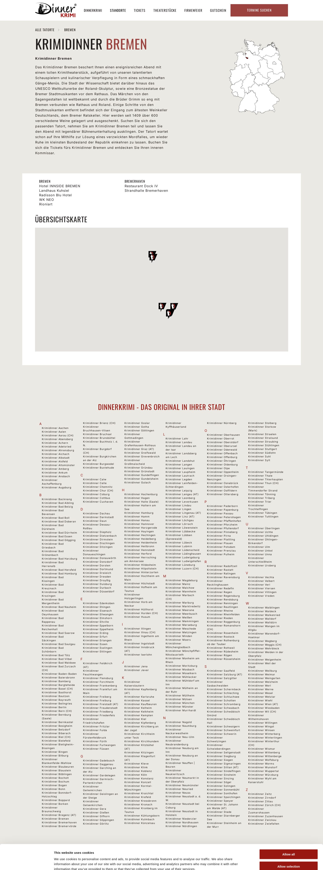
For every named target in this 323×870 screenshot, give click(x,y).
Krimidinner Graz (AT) (139, 449)
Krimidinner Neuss (178, 792)
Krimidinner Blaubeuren (58, 766)
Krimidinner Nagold (179, 722)
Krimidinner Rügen (219, 655)
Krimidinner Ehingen (96, 606)
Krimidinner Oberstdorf (222, 442)
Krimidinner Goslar (137, 423)
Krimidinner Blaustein (56, 770)
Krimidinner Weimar (261, 674)
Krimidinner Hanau (137, 520)
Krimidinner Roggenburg (223, 621)
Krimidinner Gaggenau (98, 764)
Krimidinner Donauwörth (99, 558)
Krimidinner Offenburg (222, 457)
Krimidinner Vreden (261, 595)
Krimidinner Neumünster (182, 785)
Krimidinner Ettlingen (97, 651)
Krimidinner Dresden (97, 576)
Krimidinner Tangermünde (265, 471)
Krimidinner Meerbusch (181, 613)
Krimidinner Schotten (221, 700)
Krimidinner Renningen (222, 603)
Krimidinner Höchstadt (139, 583)
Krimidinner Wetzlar (261, 696)
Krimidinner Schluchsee (223, 696)
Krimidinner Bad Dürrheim (59, 532)
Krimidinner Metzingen (181, 632)
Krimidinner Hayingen (139, 531)
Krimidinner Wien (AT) (263, 704)
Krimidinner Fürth (95, 741)
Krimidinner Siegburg (221, 756)
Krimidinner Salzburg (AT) (224, 674)
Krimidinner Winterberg (264, 733)
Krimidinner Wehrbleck (263, 648)
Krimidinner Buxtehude (98, 467)
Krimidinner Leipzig (179, 490)
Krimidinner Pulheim (221, 554)
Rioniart (46, 204)
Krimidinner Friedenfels (99, 715)
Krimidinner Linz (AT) (180, 516)
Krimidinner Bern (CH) (57, 711)
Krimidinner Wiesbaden (264, 707)
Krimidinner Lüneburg (180, 564)
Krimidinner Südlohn (262, 452)
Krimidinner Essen (95, 644)
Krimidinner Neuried (179, 789)
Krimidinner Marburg (180, 602)
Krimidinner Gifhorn (96, 816)
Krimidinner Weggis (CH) (265, 644)
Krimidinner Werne (261, 689)
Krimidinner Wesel (260, 693)
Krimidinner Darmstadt (98, 517)
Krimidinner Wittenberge (265, 756)
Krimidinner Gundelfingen (141, 475)
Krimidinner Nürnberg (221, 423)
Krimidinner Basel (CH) (57, 688)
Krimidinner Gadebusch (99, 760)
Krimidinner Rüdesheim (223, 651)
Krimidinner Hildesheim (140, 564)
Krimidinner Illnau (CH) (140, 632)
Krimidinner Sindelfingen (224, 771)
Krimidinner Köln (135, 774)
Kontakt (234, 859)
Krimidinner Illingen (137, 628)
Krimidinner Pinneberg (222, 532)
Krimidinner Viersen (261, 588)
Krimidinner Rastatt (220, 569)
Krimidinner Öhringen (221, 460)
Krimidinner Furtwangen (99, 745)
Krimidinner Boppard (56, 800)
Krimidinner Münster (179, 706)
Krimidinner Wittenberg (264, 752)
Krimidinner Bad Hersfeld (59, 569)
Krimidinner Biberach (56, 733)
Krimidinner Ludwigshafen (183, 561)
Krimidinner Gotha (136, 426)
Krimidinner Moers (178, 639)
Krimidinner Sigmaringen (224, 763)
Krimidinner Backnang (57, 499)
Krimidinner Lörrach (179, 524)
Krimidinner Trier (260, 501)
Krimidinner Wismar (261, 748)
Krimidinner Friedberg (98, 711)
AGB (157, 859)
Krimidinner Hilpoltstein (140, 568)
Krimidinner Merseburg (181, 624)
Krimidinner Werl (259, 685)
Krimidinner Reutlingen (222, 606)
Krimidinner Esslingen (97, 647)
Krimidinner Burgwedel (98, 463)
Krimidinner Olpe (218, 468)
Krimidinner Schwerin (221, 733)
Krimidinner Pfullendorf (223, 528)
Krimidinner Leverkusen (182, 501)
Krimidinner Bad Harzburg (59, 558)
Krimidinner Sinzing (220, 778)
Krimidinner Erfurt (95, 636)
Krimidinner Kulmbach (139, 819)
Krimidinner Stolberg (262, 423)
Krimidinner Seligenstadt (224, 752)
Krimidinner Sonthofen (222, 793)
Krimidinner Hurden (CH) (141, 613)
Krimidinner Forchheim (98, 681)
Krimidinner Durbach (97, 587)
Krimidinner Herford (138, 553)
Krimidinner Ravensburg (223, 577)
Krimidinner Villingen (262, 592)
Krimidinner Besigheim (57, 725)
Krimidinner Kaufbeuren (140, 704)
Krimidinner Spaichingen (223, 797)
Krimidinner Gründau (138, 467)
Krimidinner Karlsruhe (139, 696)
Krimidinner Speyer (220, 800)
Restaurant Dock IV (141, 186)
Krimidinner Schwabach (223, 707)
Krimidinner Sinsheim (221, 774)
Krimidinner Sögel (219, 782)
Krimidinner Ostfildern (222, 490)
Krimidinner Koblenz (138, 771)
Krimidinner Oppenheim (223, 471)
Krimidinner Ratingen (221, 573)
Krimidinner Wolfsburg (263, 759)
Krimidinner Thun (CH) (263, 483)
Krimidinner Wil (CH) (262, 711)
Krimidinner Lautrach (180, 475)
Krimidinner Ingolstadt (139, 643)
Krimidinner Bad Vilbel (57, 658)
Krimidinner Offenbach (222, 453)
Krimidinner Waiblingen (264, 607)
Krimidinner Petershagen (224, 517)
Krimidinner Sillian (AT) (223, 767)
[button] (162, 307)
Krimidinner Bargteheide (58, 685)
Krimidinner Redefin (220, 588)
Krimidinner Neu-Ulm (180, 737)
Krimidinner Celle (95, 483)
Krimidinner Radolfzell (222, 566)
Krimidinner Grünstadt (139, 471)
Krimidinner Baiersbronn (58, 677)
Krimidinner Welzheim (263, 681)
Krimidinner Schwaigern (223, 726)
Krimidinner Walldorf (262, 618)
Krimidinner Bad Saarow (58, 632)
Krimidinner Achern (55, 442)
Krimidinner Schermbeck (224, 689)
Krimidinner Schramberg (223, 704)
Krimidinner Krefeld (137, 797)
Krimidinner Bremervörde (59, 826)
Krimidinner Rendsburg (222, 599)
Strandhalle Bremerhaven (146, 190)
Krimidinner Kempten (138, 715)
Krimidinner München (180, 702)
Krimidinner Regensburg (223, 595)
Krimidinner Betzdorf (56, 729)
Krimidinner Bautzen (56, 696)
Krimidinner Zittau (260, 801)
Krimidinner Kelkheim (139, 711)
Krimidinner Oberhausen (223, 434)
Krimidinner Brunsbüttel (99, 437)
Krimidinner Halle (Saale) (141, 501)
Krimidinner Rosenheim (223, 632)
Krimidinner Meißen (179, 617)
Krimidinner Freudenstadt (100, 707)
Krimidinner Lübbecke (180, 531)
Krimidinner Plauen (220, 543)
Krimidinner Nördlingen (181, 826)
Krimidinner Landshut (180, 460)
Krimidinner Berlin (54, 707)
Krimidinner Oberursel (222, 445)
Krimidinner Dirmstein (98, 539)
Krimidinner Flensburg (98, 678)
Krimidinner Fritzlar (96, 726)
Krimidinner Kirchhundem (141, 741)
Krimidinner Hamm (137, 516)
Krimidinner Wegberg (262, 641)
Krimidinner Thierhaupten (265, 479)
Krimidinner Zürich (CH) (264, 805)
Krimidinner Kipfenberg (140, 722)
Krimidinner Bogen (54, 785)
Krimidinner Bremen (55, 818)
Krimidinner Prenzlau (221, 550)
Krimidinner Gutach (137, 482)
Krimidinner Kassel (137, 700)
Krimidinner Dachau (96, 513)
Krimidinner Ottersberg (222, 494)
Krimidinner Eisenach (97, 610)
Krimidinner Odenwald (222, 449)
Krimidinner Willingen (262, 722)
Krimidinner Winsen (261, 730)
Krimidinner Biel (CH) (56, 737)
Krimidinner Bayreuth (56, 699)
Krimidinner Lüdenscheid (182, 550)
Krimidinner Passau (220, 513)
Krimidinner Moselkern (181, 673)
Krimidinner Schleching (223, 693)
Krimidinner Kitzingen (139, 752)
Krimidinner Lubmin (179, 546)
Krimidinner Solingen (221, 785)
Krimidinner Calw (94, 479)
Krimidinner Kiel (135, 719)
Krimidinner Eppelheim (98, 629)
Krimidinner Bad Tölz (56, 655)
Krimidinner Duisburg (97, 584)
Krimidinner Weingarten (264, 678)
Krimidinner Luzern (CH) (182, 568)
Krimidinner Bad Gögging (59, 540)
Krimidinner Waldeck (262, 611)
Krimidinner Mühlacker (181, 676)
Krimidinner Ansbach (56, 476)
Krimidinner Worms (261, 763)
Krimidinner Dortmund (98, 569)
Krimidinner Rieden (220, 618)
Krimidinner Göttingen (139, 430)
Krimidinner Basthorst (56, 692)
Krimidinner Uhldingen (263, 535)
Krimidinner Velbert (261, 580)
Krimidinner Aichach (55, 454)
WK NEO (46, 200)
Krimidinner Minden (179, 636)
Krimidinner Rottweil (221, 647)
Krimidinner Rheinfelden (223, 614)
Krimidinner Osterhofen (223, 486)
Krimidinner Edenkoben (99, 603)
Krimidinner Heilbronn (139, 546)
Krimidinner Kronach (138, 804)
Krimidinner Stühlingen (263, 445)
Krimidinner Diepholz (97, 532)
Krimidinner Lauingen (180, 468)
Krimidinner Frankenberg (100, 685)
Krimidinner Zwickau (262, 819)
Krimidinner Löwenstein (182, 527)
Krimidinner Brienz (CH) (99, 423)
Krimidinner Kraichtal (138, 793)
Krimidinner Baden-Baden (59, 673)
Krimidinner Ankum (55, 472)
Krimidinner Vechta (261, 577)
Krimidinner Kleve (136, 763)
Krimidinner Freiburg (97, 700)
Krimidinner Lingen (178, 509)
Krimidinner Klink (136, 767)
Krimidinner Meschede (181, 628)
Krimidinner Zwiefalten (263, 823)
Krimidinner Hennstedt (139, 550)
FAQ (169, 859)
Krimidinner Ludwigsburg (183, 557)
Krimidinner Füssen (96, 748)
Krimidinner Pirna (219, 535)
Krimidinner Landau (179, 442)
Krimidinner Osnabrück (222, 483)
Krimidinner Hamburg (138, 512)
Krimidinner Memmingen (182, 621)
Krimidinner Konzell (137, 782)
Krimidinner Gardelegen (99, 775)
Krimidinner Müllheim (180, 695)
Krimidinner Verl (259, 584)
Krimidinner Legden (179, 479)
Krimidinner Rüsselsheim (224, 658)
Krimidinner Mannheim (181, 591)
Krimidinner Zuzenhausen (265, 816)
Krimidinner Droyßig (96, 580)
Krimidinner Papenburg (222, 509)
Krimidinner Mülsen (179, 699)
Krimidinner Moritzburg (181, 665)
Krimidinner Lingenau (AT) (183, 512)
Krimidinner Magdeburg (182, 580)
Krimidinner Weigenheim (264, 659)
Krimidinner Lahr (177, 438)
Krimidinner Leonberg (180, 498)
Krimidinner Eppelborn (98, 625)
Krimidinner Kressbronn (140, 800)
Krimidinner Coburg (96, 494)
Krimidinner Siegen (220, 759)
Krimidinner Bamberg (56, 681)
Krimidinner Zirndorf (262, 797)
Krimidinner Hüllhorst (138, 609)
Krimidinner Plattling (221, 539)
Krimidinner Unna (260, 554)
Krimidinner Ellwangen (98, 614)
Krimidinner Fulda (95, 730)
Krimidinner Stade (219, 811)
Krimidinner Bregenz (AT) (59, 815)
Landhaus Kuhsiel (54, 190)
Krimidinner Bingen (55, 751)
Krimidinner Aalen (54, 431)
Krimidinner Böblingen (57, 774)
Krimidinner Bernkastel (57, 722)
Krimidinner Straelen (262, 434)
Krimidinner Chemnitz (98, 486)
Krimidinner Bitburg (55, 755)
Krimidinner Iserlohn (138, 654)
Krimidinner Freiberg (97, 696)
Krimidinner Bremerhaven (59, 822)
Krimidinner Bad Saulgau (58, 644)
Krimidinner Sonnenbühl (223, 789)
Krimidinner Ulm (259, 546)
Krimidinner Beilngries (57, 703)
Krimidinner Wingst (261, 726)
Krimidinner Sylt (259, 460)
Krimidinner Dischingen (99, 543)
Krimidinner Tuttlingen (263, 516)
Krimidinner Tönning (262, 494)
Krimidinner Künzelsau (139, 823)
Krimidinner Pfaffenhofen (224, 520)
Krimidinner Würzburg (263, 774)
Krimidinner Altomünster (58, 465)
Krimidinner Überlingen (264, 528)
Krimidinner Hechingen (140, 535)
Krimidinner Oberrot (220, 438)
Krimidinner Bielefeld (56, 740)
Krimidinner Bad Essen (57, 536)
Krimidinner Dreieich (97, 572)
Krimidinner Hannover (139, 524)
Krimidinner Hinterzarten (141, 572)
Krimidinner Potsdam (221, 546)
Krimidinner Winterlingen (265, 737)
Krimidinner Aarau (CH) (58, 435)
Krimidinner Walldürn (262, 622)
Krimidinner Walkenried (264, 615)
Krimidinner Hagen (137, 498)
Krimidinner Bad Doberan (59, 521)
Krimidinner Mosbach (180, 669)
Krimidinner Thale (260, 475)
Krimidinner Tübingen (262, 512)
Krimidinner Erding (95, 632)
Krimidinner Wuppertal (263, 771)
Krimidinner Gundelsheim (141, 478)
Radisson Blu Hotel (55, 195)
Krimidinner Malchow (180, 587)
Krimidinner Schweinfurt (223, 730)
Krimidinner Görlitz (96, 823)
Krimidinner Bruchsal (97, 434)
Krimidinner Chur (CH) (98, 490)
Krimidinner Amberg (55, 468)
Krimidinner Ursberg (262, 565)
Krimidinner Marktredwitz (183, 606)
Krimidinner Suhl (259, 456)
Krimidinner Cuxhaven (98, 501)
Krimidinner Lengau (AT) (182, 494)
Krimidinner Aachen (55, 428)
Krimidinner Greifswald (140, 452)
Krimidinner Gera (94, 808)
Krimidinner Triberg (261, 498)
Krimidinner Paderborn (222, 506)
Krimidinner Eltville (96, 621)
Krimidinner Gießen (96, 812)
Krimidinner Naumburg (181, 725)
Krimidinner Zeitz (260, 793)
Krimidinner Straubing (263, 441)
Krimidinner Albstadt (56, 457)
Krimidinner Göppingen (98, 819)
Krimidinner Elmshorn (97, 618)
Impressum (213, 859)
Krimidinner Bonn (53, 789)
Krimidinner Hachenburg (141, 494)
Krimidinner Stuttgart (262, 449)
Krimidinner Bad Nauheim (59, 606)
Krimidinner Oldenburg (222, 464)
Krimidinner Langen (179, 464)
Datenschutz (188, 859)
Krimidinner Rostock (221, 636)
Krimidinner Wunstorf (262, 767)
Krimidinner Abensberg (57, 439)
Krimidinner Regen (219, 592)
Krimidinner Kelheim (138, 707)
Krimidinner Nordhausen (182, 822)
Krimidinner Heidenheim (140, 542)
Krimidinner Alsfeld (55, 461)
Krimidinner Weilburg (262, 670)
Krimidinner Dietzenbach (100, 535)
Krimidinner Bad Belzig (57, 506)
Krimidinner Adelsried (56, 446)
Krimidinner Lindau (178, 505)
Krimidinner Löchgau (180, 520)
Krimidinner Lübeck (179, 542)
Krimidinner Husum (137, 616)
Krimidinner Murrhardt (181, 710)
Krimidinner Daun (95, 520)
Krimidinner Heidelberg (140, 538)
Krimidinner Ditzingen (98, 546)
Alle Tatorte (45, 29)
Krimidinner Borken (55, 803)
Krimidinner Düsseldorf (98, 591)
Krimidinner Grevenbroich (142, 456)
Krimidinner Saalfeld (221, 670)
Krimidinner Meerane (180, 610)
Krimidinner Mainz (178, 584)
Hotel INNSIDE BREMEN (59, 186)
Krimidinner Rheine (220, 610)
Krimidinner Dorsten (96, 565)
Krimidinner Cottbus (96, 498)
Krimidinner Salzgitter (222, 678)
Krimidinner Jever (136, 670)
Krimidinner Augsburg (56, 487)
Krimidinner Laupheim (180, 471)
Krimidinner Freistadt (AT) (100, 704)
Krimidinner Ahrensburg (58, 450)
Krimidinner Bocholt (55, 777)
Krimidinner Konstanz (139, 778)
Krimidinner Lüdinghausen (183, 553)
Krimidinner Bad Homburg (59, 573)
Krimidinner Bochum (55, 781)
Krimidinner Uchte (260, 532)
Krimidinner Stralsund (263, 437)
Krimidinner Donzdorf (97, 561)
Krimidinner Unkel (260, 550)
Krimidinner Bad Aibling (58, 502)
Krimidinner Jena (136, 666)
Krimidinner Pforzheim (222, 524)
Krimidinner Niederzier (181, 818)
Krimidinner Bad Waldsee (59, 662)
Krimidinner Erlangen (97, 640)
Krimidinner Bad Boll (56, 517)
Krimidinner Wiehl (260, 700)
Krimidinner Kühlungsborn (142, 815)
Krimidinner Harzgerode (140, 527)
